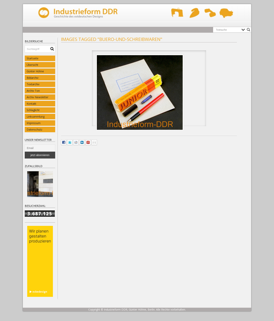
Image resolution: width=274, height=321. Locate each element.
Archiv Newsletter (37, 97)
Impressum (34, 123)
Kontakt (31, 103)
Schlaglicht (33, 110)
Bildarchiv (32, 78)
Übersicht (32, 65)
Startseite (32, 58)
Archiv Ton (33, 90)
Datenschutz (34, 129)
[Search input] (228, 29)
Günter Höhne (35, 71)
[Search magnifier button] (248, 29)
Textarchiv (33, 84)
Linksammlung (36, 116)
